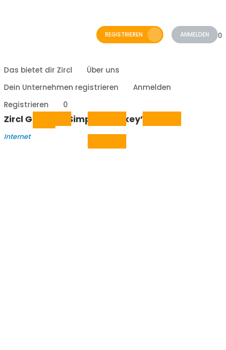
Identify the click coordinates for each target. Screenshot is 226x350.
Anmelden (194, 34)
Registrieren (133, 34)
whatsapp (153, 119)
